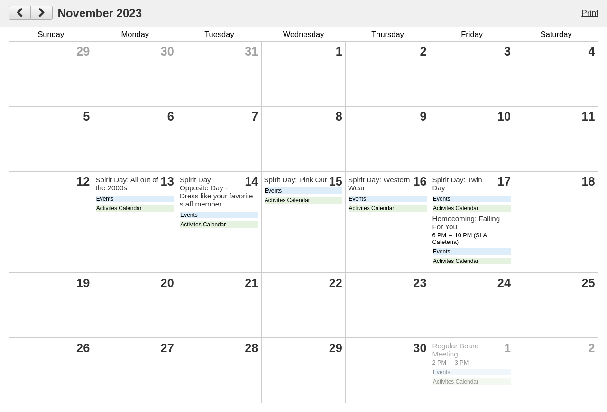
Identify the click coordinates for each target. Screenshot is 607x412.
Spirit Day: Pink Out (295, 180)
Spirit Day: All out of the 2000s (126, 184)
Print (589, 13)
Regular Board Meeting (455, 350)
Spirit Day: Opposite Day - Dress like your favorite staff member (216, 192)
